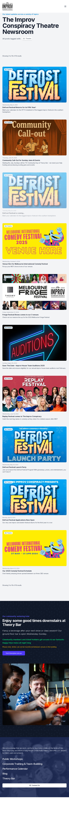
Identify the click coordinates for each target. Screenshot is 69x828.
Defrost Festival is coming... (13, 213)
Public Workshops (12, 759)
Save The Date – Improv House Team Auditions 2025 (23, 366)
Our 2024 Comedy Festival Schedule (17, 571)
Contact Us (34, 785)
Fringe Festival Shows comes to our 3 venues (20, 315)
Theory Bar (8, 778)
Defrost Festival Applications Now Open (18, 520)
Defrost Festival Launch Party (14, 467)
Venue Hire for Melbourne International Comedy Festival (25, 264)
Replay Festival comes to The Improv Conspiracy (21, 416)
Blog (4, 773)
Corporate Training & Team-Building (22, 763)
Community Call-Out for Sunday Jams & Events (21, 160)
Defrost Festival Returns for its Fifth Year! (19, 107)
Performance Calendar (15, 768)
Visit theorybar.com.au (14, 657)
